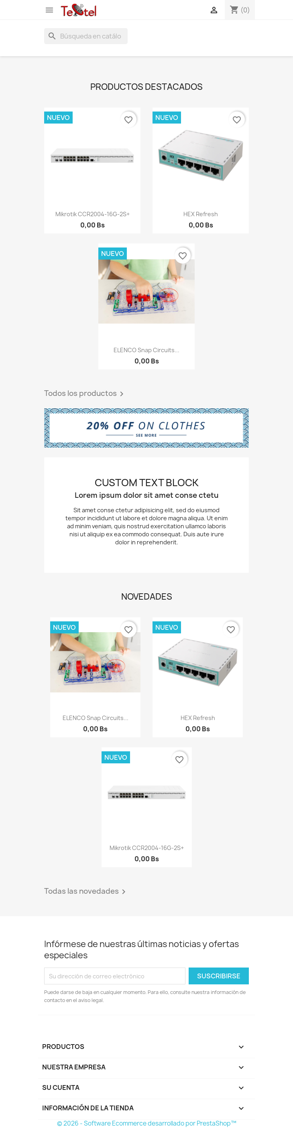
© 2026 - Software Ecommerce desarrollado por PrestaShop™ (146, 1123)
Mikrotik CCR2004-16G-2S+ (92, 214)
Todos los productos (85, 394)
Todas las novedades (86, 892)
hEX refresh (200, 214)
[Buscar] (86, 36)
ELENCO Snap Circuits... (146, 350)
